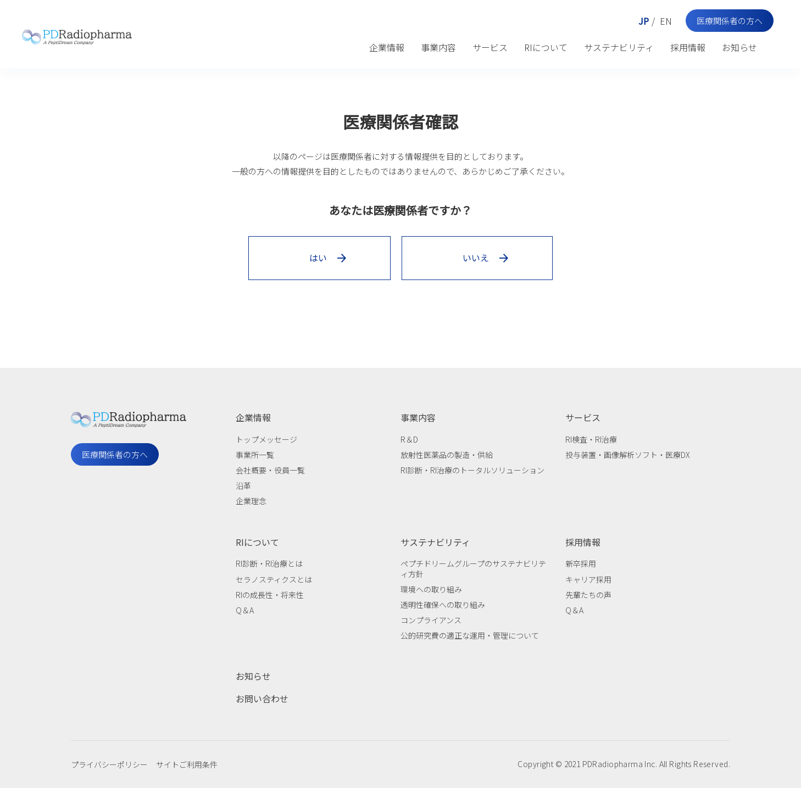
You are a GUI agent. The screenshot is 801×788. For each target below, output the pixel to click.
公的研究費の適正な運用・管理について (469, 635)
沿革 (243, 485)
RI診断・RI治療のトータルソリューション (472, 470)
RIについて (546, 47)
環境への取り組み (431, 589)
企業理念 (251, 500)
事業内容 (438, 47)
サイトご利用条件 (187, 764)
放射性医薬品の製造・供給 (446, 454)
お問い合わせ (262, 698)
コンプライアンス (430, 619)
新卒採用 (580, 563)
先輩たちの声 (588, 594)
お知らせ (739, 47)
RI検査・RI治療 (591, 439)
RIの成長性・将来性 (270, 594)
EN (666, 20)
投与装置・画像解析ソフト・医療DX (627, 454)
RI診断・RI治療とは (269, 563)
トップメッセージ (266, 439)
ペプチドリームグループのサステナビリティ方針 (473, 568)
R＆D (409, 439)
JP (643, 20)
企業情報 (386, 47)
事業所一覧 (255, 454)
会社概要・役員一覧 (270, 470)
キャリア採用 (588, 579)
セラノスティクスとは (274, 579)
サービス (490, 47)
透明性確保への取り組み (442, 604)
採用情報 (687, 47)
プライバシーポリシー (109, 764)
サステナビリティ (619, 47)
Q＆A (245, 610)
